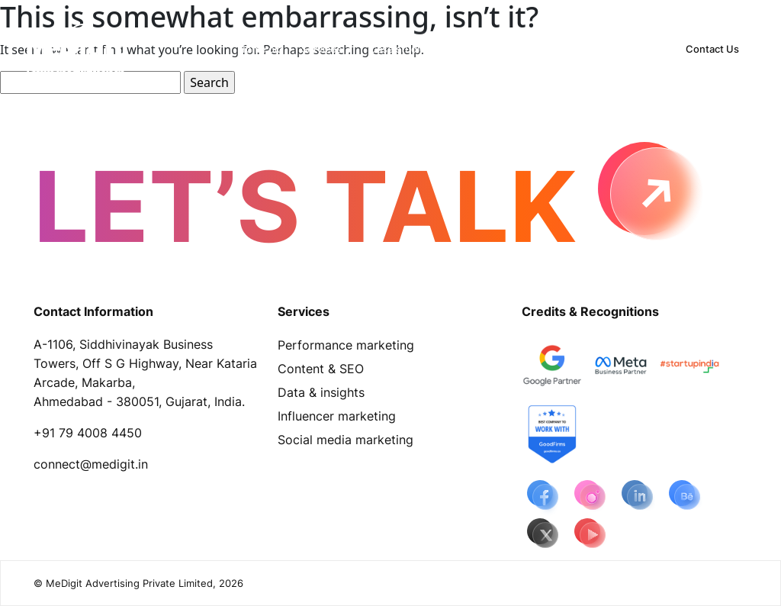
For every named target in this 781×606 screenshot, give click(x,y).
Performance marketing (346, 345)
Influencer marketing (337, 416)
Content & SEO (321, 368)
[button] (326, 48)
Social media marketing (345, 439)
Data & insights (321, 392)
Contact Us (712, 49)
